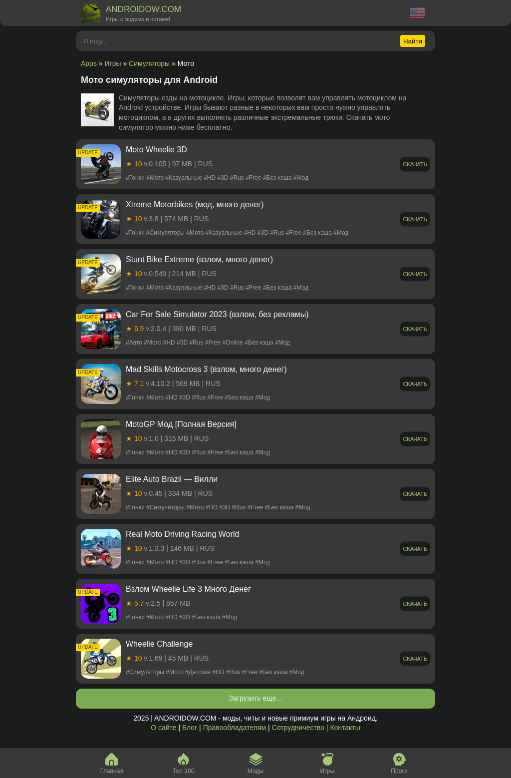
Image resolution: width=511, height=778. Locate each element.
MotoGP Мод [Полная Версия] (181, 424)
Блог (189, 728)
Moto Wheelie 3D (156, 149)
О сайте (163, 728)
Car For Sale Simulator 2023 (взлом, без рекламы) (217, 314)
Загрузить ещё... (255, 698)
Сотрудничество (298, 728)
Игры (113, 63)
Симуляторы (149, 63)
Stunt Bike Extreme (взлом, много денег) (199, 259)
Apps (89, 63)
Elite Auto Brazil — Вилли (172, 479)
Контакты (345, 728)
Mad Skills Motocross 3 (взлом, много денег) (206, 369)
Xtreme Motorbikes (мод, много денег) (195, 204)
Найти (412, 41)
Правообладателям (234, 728)
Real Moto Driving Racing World (182, 534)
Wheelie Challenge (159, 644)
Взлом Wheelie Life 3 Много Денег (188, 589)
